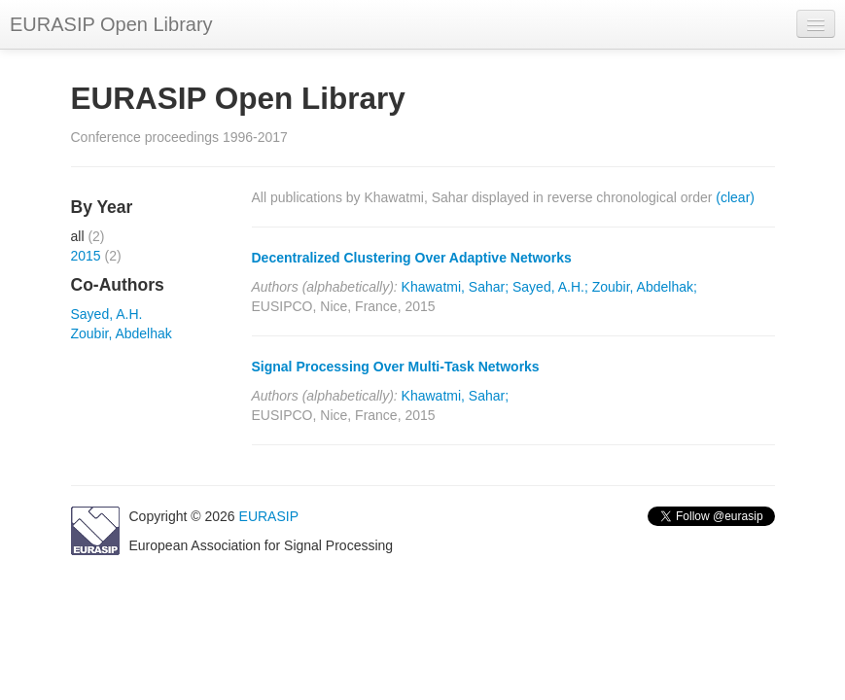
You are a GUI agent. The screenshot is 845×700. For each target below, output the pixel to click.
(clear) (735, 197)
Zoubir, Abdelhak (121, 333)
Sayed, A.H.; (550, 287)
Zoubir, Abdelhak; (644, 287)
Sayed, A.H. (107, 314)
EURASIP (269, 516)
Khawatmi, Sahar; (456, 287)
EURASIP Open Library (111, 24)
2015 (86, 255)
